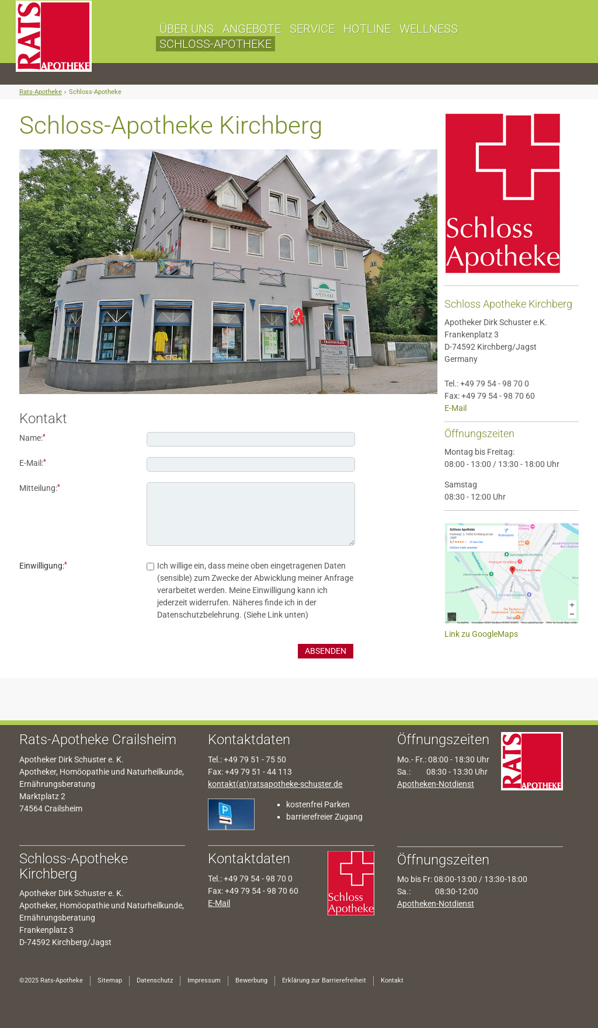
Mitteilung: (39, 488)
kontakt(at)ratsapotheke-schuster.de (275, 784)
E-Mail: (32, 463)
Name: (32, 437)
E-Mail (455, 408)
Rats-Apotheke (40, 92)
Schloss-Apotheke (95, 92)
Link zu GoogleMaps (481, 634)
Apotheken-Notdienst (435, 784)
